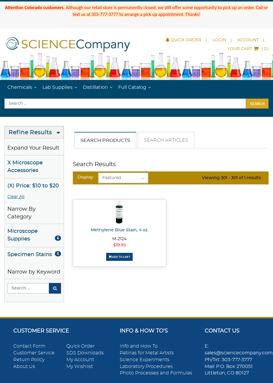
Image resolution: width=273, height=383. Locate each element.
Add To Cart (119, 257)
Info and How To (139, 346)
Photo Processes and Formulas (156, 373)
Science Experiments (145, 359)
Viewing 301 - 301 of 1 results (231, 178)
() (248, 49)
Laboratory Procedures (146, 366)
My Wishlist (79, 366)
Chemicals (19, 87)
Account (248, 40)
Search (257, 103)
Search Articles (166, 140)
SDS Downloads (85, 353)
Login (219, 40)
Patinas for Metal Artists (147, 353)
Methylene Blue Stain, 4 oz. (119, 230)
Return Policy (29, 359)
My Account (80, 359)
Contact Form (29, 346)
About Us (24, 366)
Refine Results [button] (30, 132)
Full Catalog (132, 87)
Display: (86, 177)
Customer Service (34, 353)
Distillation (95, 87)
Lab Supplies (57, 87)
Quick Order (183, 40)
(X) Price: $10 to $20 (33, 186)
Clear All (15, 197)
